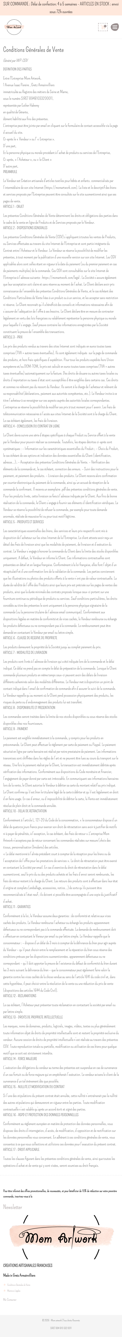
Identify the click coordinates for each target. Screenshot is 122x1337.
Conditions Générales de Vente (18, 1284)
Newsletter (12, 1207)
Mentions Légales (13, 1290)
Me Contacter (9, 1299)
